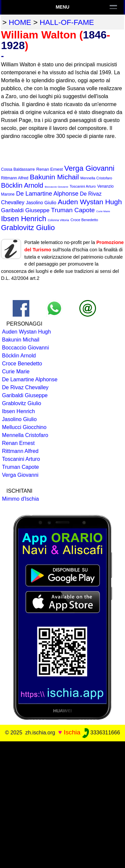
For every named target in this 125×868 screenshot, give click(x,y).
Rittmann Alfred (14, 178)
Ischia (72, 732)
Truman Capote (73, 210)
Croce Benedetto (84, 220)
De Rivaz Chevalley (25, 387)
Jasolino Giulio (41, 202)
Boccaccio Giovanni (56, 186)
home (20, 22)
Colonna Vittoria (58, 220)
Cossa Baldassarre (18, 169)
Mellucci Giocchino (24, 427)
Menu (62, 7)
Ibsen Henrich (23, 219)
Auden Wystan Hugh (90, 202)
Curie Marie (103, 211)
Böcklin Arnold (22, 185)
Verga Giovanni (89, 168)
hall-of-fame (67, 22)
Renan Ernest (49, 169)
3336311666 (101, 732)
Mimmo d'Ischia (20, 499)
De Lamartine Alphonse (47, 193)
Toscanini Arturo (83, 186)
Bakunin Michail (54, 177)
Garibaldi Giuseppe (25, 210)
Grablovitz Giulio (28, 227)
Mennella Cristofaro (96, 178)
